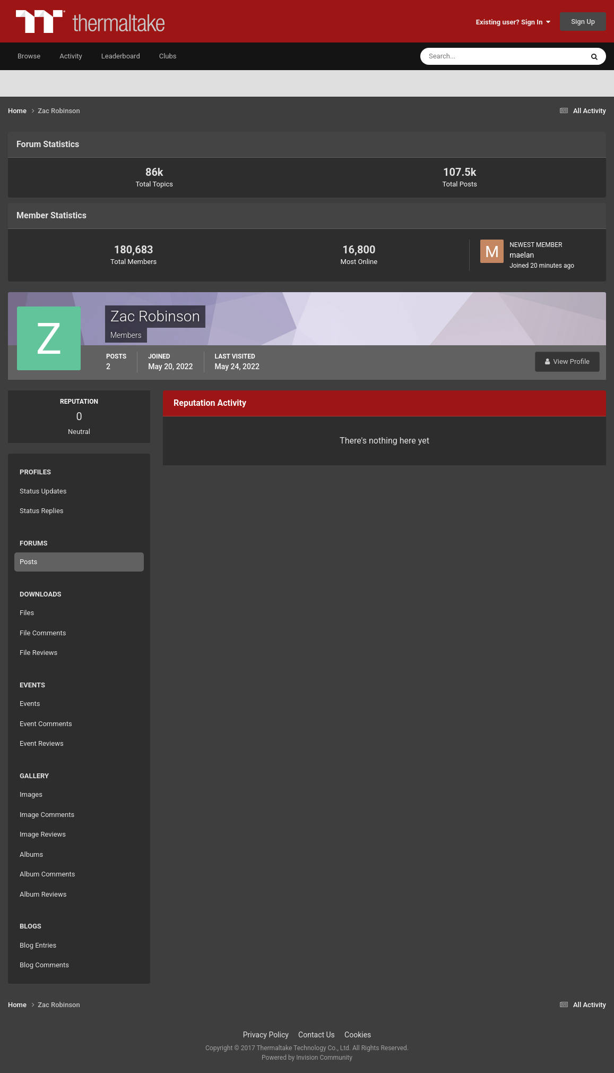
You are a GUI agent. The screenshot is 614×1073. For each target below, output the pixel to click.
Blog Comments (44, 965)
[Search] (469, 56)
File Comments (43, 633)
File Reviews (38, 653)
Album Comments (47, 874)
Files (27, 613)
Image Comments (47, 815)
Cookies (357, 1035)
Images (31, 794)
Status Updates (43, 491)
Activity (70, 56)
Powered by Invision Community (307, 1057)
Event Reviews (42, 743)
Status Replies (42, 511)
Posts (28, 562)
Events (30, 704)
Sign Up (583, 21)
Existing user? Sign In (513, 22)
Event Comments (46, 724)
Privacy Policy (266, 1035)
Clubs (168, 56)
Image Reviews (43, 834)
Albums (31, 854)
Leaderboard (120, 56)
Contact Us (316, 1035)
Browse (29, 56)
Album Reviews (43, 894)
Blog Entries (38, 945)
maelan (521, 255)
